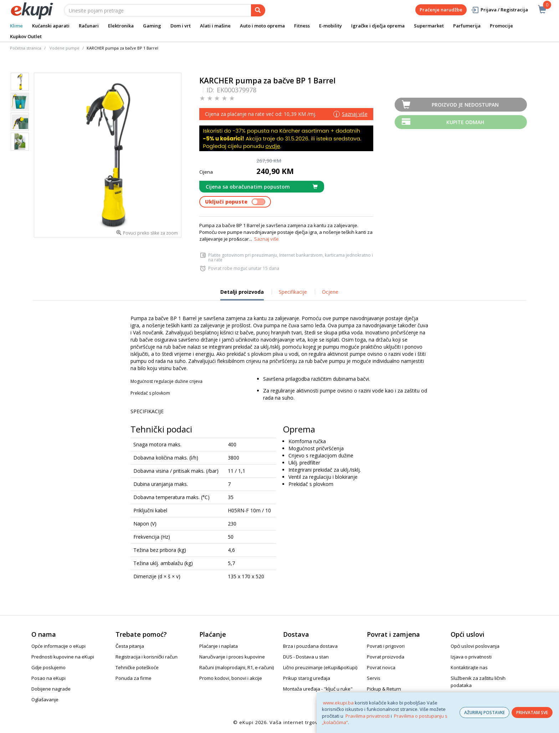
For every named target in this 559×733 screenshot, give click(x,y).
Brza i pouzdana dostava (310, 646)
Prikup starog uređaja (306, 678)
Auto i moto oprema (262, 25)
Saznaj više (266, 239)
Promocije (501, 25)
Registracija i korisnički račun (147, 656)
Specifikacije (293, 291)
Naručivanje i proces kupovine (232, 656)
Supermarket (429, 25)
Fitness (302, 25)
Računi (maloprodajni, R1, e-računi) (236, 667)
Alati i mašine (215, 25)
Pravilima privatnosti (367, 716)
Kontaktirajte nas (469, 667)
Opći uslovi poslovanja (475, 646)
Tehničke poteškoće (137, 667)
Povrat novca (381, 667)
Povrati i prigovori (386, 646)
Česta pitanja (130, 646)
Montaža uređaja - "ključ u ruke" (318, 689)
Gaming (152, 25)
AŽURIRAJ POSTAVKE (484, 712)
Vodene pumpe (65, 48)
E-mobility (330, 25)
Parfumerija (467, 25)
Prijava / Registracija (499, 9)
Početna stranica (25, 48)
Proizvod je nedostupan (465, 104)
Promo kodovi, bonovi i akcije (230, 678)
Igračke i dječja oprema (378, 25)
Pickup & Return (384, 689)
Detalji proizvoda (242, 294)
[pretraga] (258, 10)
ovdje (273, 146)
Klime (16, 25)
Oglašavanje (44, 699)
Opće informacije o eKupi (58, 646)
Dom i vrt (180, 25)
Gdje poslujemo (48, 667)
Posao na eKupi (48, 678)
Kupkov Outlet (26, 36)
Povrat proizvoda (385, 656)
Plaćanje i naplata (218, 646)
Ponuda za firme (134, 678)
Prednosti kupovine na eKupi (62, 656)
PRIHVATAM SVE (532, 712)
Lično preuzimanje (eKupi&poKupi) (320, 667)
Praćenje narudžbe (441, 9)
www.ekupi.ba (338, 702)
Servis (373, 678)
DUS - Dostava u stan (306, 656)
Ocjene (330, 291)
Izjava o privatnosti (471, 656)
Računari (89, 25)
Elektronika (121, 25)
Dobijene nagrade (51, 689)
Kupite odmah (465, 122)
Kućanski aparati (51, 25)
